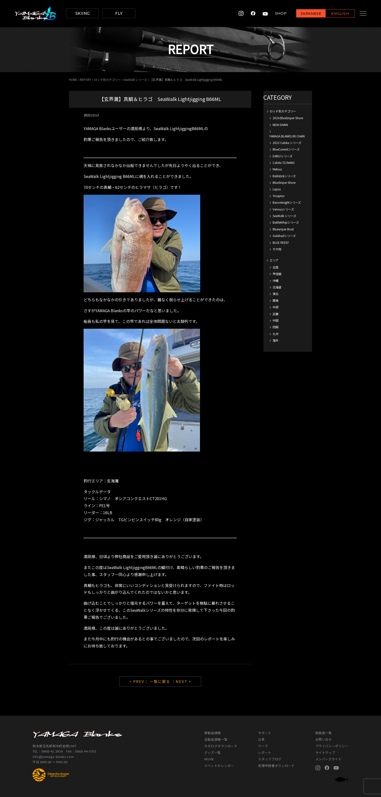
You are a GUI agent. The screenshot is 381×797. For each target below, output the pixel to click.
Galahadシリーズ (284, 236)
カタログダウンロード (221, 746)
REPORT (85, 79)
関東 (275, 300)
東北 (275, 294)
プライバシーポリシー (332, 746)
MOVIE (209, 759)
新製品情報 (212, 732)
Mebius (277, 169)
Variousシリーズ (283, 209)
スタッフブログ (269, 759)
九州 (275, 334)
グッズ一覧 (212, 752)
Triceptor (279, 196)
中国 (275, 320)
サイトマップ (325, 752)
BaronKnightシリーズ (287, 202)
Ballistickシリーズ (284, 176)
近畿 (275, 314)
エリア (274, 260)
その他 (277, 249)
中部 (275, 307)
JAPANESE (306, 13)
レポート (264, 752)
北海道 (277, 287)
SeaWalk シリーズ (135, 79)
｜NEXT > (181, 681)
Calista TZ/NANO (284, 162)
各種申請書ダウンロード (276, 765)
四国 (275, 327)
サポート (264, 732)
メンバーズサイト (328, 759)
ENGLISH (336, 13)
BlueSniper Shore (284, 182)
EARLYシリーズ (282, 156)
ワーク (263, 746)
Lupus (277, 189)
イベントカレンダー (219, 765)
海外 (275, 340)
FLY (118, 13)
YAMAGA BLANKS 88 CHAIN (287, 136)
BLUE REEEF (281, 242)
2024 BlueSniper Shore (288, 118)
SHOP (277, 13)
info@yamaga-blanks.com (53, 756)
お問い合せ (323, 739)
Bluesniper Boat (283, 229)
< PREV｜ (139, 681)
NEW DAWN (280, 125)
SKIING (82, 13)
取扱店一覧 (323, 732)
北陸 (275, 267)
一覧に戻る (160, 681)
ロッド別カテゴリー (107, 79)
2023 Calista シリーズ (287, 143)
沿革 (261, 739)
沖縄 (275, 280)
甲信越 (277, 274)
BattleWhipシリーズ (286, 222)
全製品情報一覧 (216, 739)
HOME (73, 79)
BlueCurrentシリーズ (286, 149)
